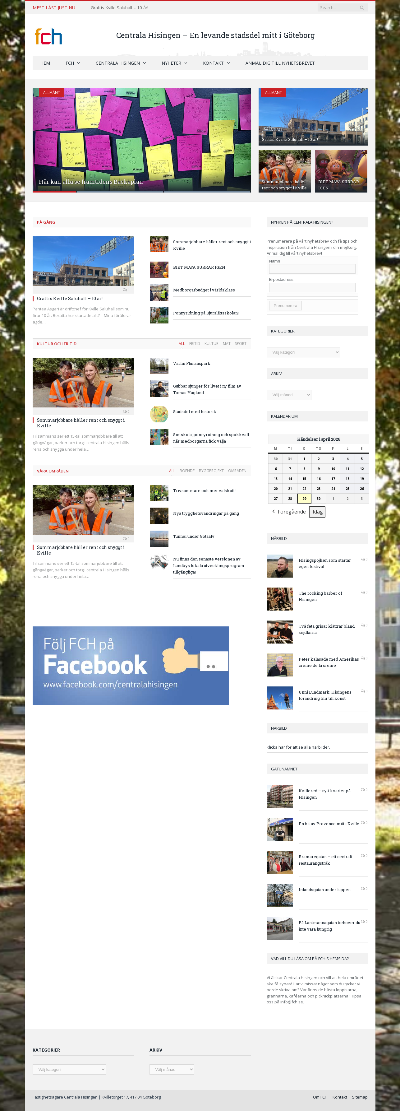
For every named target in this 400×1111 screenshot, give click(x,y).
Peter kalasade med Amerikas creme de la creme (329, 662)
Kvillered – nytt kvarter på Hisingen (325, 794)
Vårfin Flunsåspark (191, 363)
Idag (318, 512)
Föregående (288, 512)
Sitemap (360, 1097)
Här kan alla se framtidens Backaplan (91, 181)
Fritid (194, 343)
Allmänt (51, 92)
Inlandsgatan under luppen (325, 889)
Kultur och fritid (56, 343)
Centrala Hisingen (118, 63)
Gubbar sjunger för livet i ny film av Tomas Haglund (207, 389)
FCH (70, 63)
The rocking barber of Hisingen (320, 596)
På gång (46, 222)
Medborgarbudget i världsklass (204, 290)
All (182, 343)
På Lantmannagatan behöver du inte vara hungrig (329, 926)
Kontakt (213, 63)
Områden (237, 470)
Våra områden (53, 471)
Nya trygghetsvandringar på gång (206, 513)
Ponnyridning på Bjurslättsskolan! (206, 313)
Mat (227, 343)
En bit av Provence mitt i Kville (329, 823)
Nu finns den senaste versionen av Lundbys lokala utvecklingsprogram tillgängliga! (208, 565)
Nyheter (171, 63)
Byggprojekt (211, 470)
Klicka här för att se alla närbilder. (298, 747)
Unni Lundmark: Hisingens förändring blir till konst (325, 695)
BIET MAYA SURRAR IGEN (199, 267)
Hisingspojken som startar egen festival (325, 563)
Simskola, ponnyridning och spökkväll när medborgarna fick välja (211, 438)
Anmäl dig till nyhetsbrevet (280, 63)
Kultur (211, 343)
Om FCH (320, 1097)
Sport (240, 343)
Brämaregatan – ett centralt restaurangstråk (325, 860)
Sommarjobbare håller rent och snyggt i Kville (284, 185)
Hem (45, 63)
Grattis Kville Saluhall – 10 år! (119, 8)
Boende (187, 470)
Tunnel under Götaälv (193, 536)
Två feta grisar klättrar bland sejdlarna (327, 629)
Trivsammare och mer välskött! (204, 490)
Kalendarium (284, 416)
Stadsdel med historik (194, 411)
